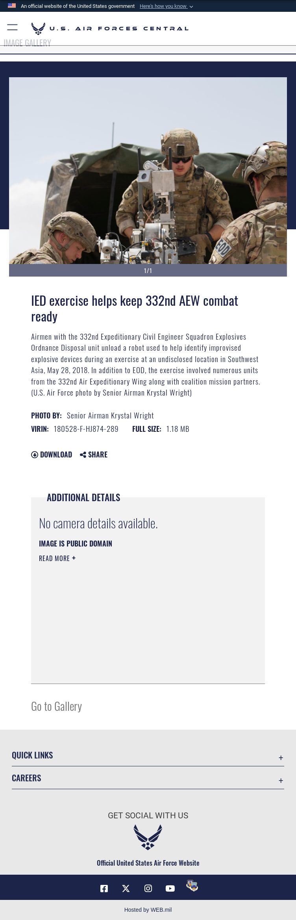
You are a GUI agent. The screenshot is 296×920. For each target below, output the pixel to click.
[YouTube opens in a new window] (170, 888)
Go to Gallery (56, 705)
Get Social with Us (148, 815)
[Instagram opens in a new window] (148, 888)
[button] (167, 6)
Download (51, 454)
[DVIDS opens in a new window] (192, 886)
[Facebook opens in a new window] (104, 888)
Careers (26, 777)
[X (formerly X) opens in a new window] (126, 888)
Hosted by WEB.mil (148, 910)
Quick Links (32, 755)
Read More (55, 558)
